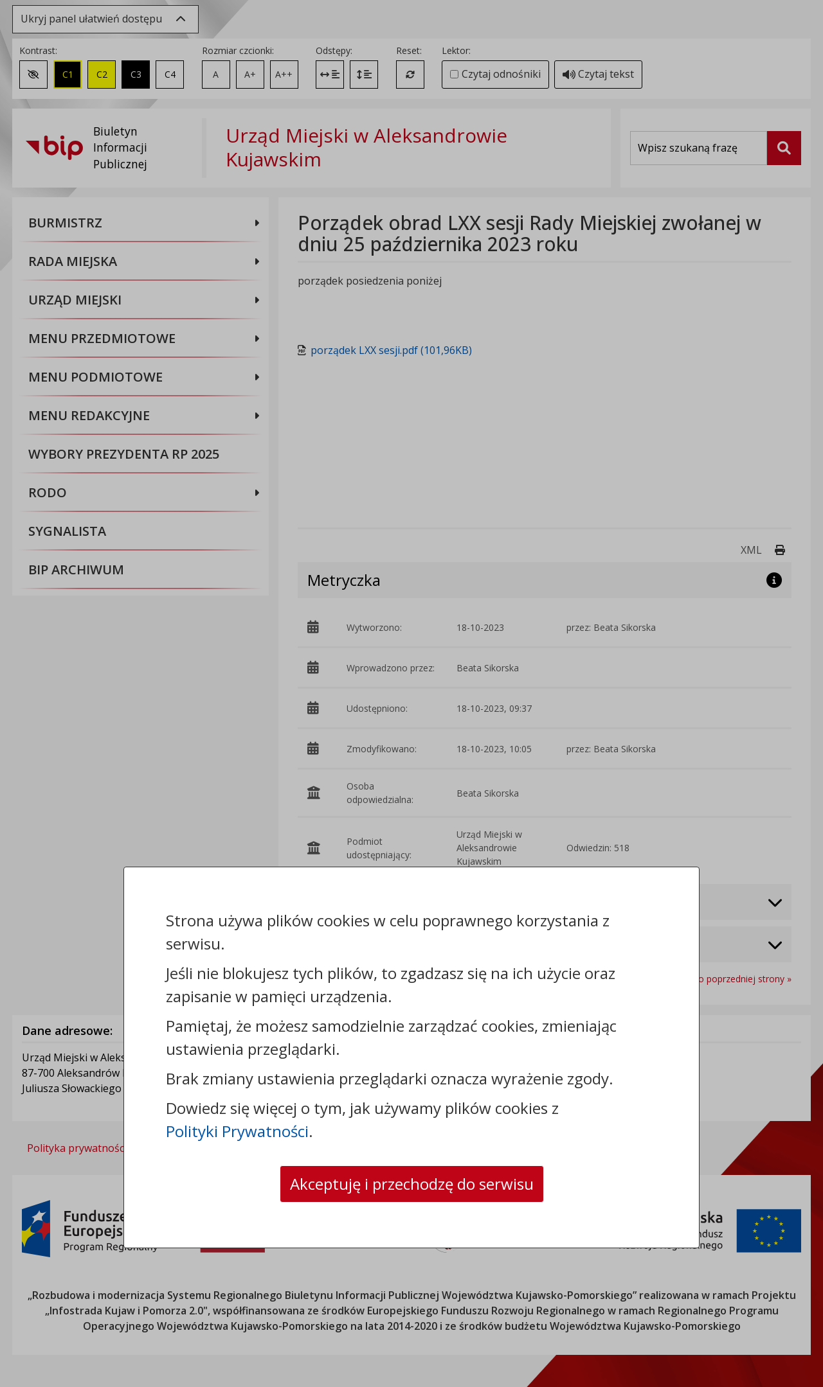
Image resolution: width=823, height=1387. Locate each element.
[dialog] (411, 693)
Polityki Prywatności (237, 1131)
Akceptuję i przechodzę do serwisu (412, 1183)
